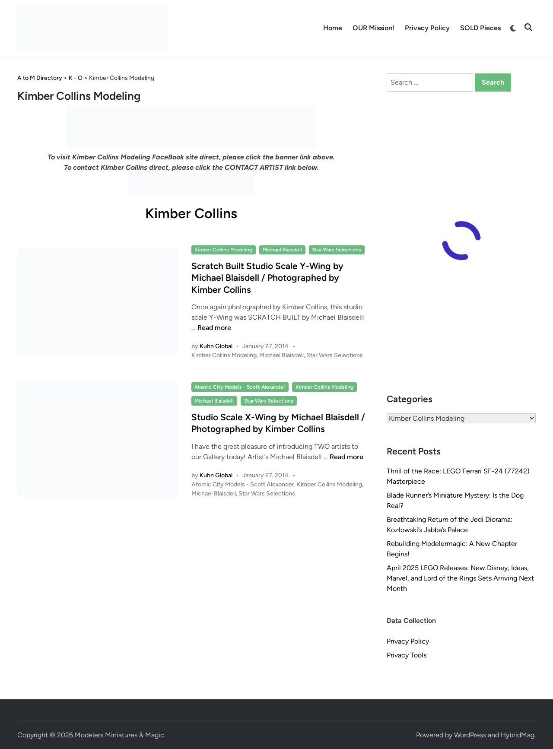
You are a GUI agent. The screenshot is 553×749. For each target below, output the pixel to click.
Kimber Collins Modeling (223, 250)
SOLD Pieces (480, 28)
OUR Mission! (373, 28)
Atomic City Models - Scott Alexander (239, 387)
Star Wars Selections (336, 250)
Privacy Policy (427, 28)
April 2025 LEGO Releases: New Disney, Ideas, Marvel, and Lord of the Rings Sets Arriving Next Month (460, 578)
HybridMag (517, 735)
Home (332, 28)
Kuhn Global (216, 346)
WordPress (470, 735)
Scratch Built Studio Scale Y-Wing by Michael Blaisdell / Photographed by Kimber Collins (267, 277)
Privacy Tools (406, 655)
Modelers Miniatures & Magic (119, 735)
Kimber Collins (191, 213)
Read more (214, 328)
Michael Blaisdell (282, 250)
